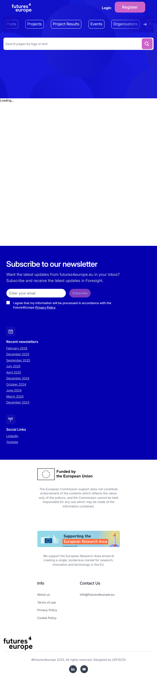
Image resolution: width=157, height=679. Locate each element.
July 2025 (13, 366)
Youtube (12, 442)
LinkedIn (12, 436)
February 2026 (17, 348)
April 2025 (13, 372)
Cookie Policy (47, 618)
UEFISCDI (119, 660)
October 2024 (16, 384)
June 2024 (14, 390)
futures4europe (45, 660)
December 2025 (17, 354)
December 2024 (17, 378)
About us (43, 594)
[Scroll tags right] (146, 24)
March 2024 (15, 396)
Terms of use (46, 602)
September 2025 (18, 360)
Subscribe (80, 293)
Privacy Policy (45, 307)
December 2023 (17, 402)
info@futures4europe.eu (97, 594)
